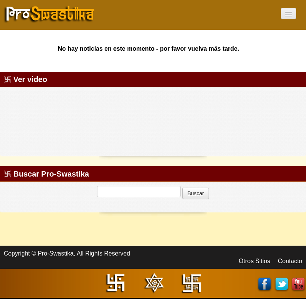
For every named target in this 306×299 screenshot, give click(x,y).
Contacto (290, 261)
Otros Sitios (254, 261)
